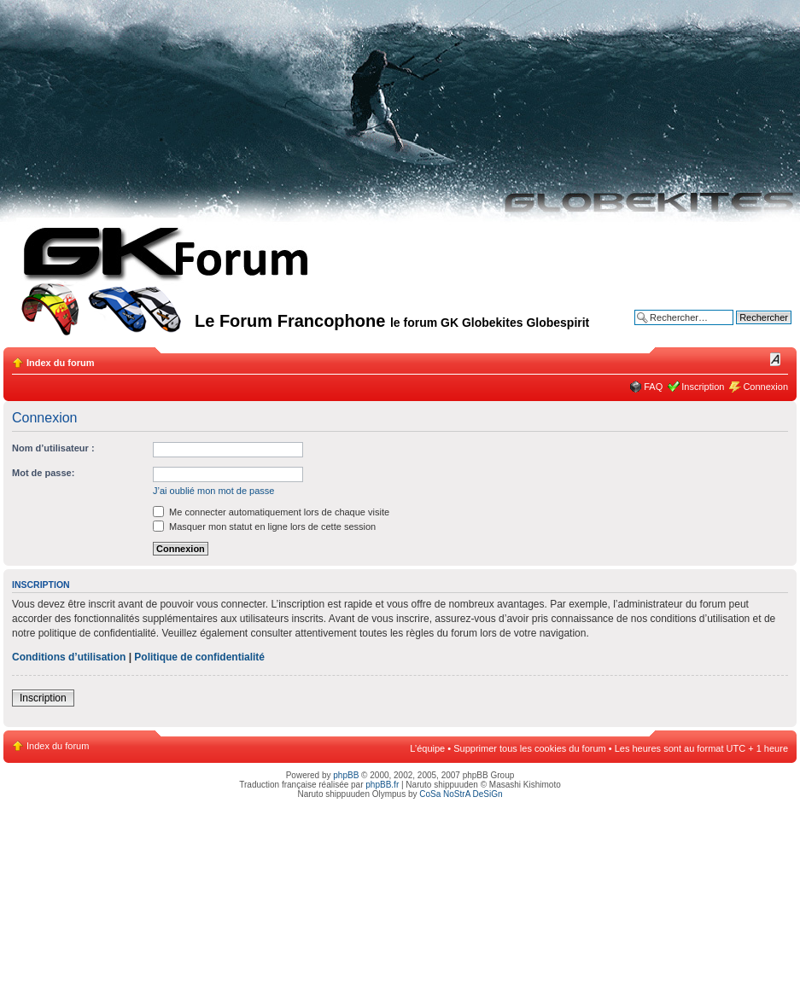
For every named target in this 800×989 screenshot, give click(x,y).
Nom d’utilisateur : (53, 448)
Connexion (765, 386)
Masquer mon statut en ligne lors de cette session (264, 526)
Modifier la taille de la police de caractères (775, 359)
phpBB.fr (382, 784)
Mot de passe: (43, 473)
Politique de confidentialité (199, 657)
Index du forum (60, 363)
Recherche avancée (749, 330)
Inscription (702, 386)
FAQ (653, 386)
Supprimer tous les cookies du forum (529, 748)
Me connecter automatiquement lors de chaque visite (271, 512)
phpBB (346, 775)
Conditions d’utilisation (69, 657)
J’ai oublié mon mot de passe (213, 491)
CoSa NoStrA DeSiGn (460, 794)
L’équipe (427, 748)
